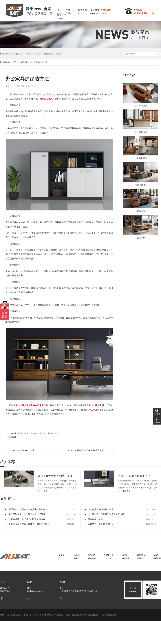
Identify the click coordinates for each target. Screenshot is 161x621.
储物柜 (28, 54)
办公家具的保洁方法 (38, 62)
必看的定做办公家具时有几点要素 (89, 450)
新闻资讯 (107, 11)
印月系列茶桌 (140, 132)
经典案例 (82, 11)
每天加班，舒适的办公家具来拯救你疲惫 (28, 509)
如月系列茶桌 (140, 158)
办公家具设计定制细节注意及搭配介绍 (57, 475)
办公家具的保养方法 (25, 450)
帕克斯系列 (141, 185)
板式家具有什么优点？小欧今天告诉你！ (28, 519)
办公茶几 (37, 54)
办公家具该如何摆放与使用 (101, 509)
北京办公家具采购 (80, 615)
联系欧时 (61, 16)
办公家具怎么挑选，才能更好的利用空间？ (29, 524)
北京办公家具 (20, 405)
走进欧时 (94, 11)
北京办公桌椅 (37, 405)
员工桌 (58, 54)
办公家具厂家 (17, 54)
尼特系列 (141, 238)
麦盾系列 (141, 211)
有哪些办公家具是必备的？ (134, 475)
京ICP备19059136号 (48, 615)
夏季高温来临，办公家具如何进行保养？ (28, 514)
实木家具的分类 (95, 519)
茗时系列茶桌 (140, 105)
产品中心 (70, 11)
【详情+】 (46, 491)
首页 (59, 11)
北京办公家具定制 (38, 433)
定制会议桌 (48, 54)
